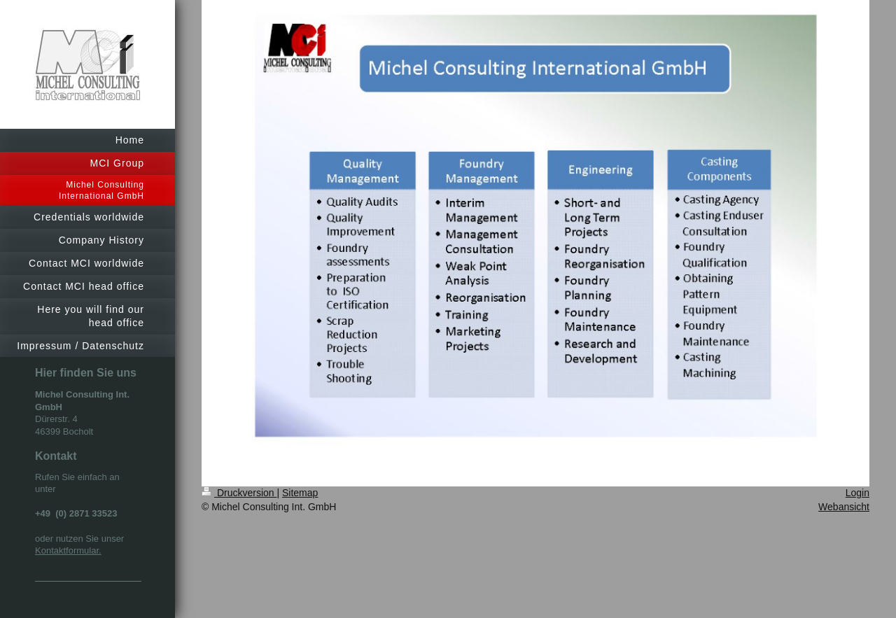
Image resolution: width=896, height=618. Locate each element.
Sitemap (300, 492)
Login (857, 492)
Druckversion (239, 492)
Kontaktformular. (68, 550)
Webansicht (843, 506)
